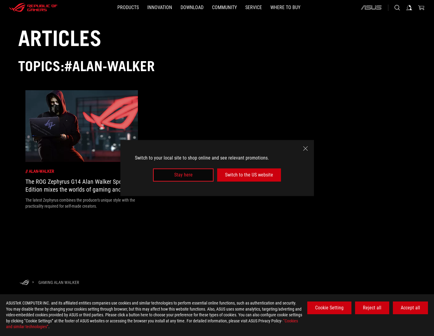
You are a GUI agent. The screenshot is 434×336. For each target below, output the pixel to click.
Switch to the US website (249, 175)
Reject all (372, 308)
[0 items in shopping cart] (421, 7)
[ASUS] (371, 8)
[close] (305, 148)
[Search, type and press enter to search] (397, 8)
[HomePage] (24, 283)
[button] (128, 7)
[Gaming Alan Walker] (58, 282)
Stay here (183, 175)
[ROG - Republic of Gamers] (33, 7)
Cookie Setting (329, 308)
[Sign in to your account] (409, 7)
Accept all (410, 308)
